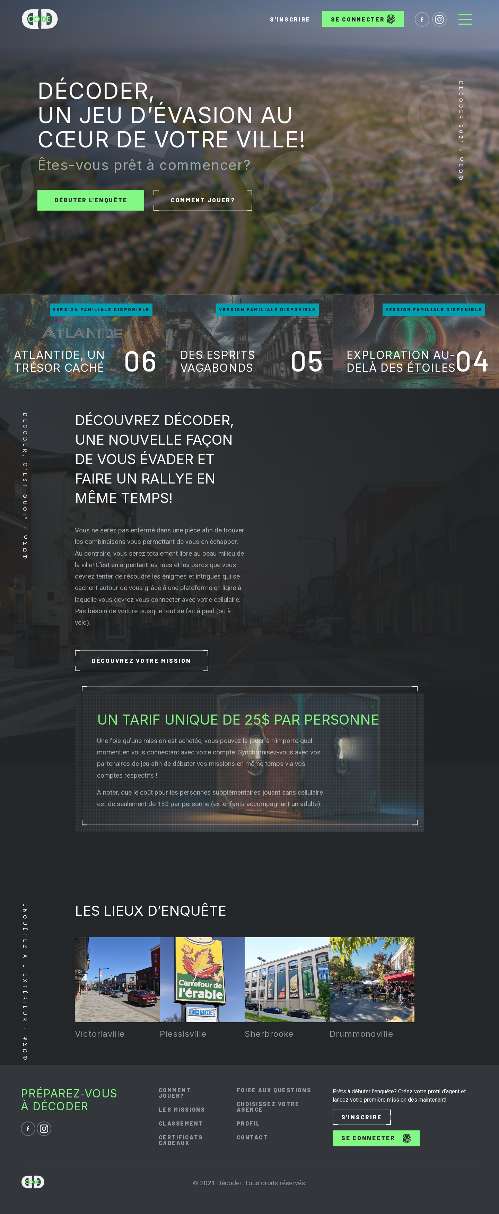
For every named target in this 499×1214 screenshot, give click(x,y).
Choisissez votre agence (268, 1106)
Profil (249, 1123)
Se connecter (363, 19)
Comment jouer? (203, 200)
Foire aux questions (274, 1090)
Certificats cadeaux (181, 1140)
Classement (181, 1123)
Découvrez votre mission (141, 661)
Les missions (182, 1109)
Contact (252, 1137)
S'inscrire (290, 19)
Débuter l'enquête (90, 199)
